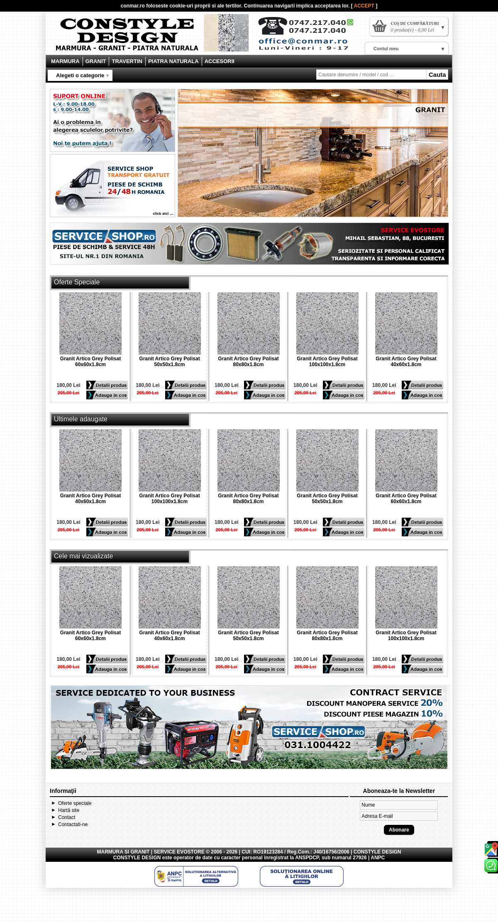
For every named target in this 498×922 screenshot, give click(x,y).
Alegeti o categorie (80, 75)
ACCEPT (365, 6)
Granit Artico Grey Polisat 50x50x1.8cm (169, 361)
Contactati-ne (73, 824)
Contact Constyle (309, 36)
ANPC (378, 858)
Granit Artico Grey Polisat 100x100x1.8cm (327, 361)
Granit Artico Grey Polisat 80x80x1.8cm (248, 361)
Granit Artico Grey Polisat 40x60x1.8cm (406, 361)
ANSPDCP (307, 858)
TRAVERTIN (127, 61)
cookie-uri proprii (189, 6)
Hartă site (68, 810)
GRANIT (95, 61)
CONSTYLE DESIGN (137, 858)
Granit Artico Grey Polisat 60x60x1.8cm (90, 361)
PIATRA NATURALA (173, 61)
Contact (66, 817)
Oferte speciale (75, 803)
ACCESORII (219, 61)
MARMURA (65, 61)
